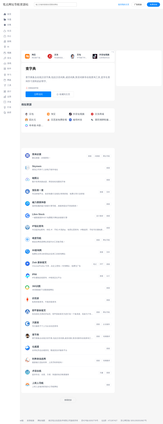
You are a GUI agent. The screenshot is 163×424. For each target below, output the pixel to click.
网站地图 (41, 420)
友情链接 (30, 420)
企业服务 (106, 324)
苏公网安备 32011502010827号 (134, 420)
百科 (108, 192)
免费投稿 (153, 4)
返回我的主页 (123, 4)
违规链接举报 (32, 88)
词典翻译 (106, 336)
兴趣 (101, 373)
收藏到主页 (63, 94)
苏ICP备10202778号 (89, 420)
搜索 (90, 156)
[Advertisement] (91, 29)
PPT (101, 264)
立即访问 (38, 94)
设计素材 (99, 216)
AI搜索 (97, 156)
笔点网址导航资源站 (15, 4)
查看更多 (68, 400)
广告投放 (138, 4)
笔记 (95, 264)
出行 (108, 276)
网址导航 (106, 156)
